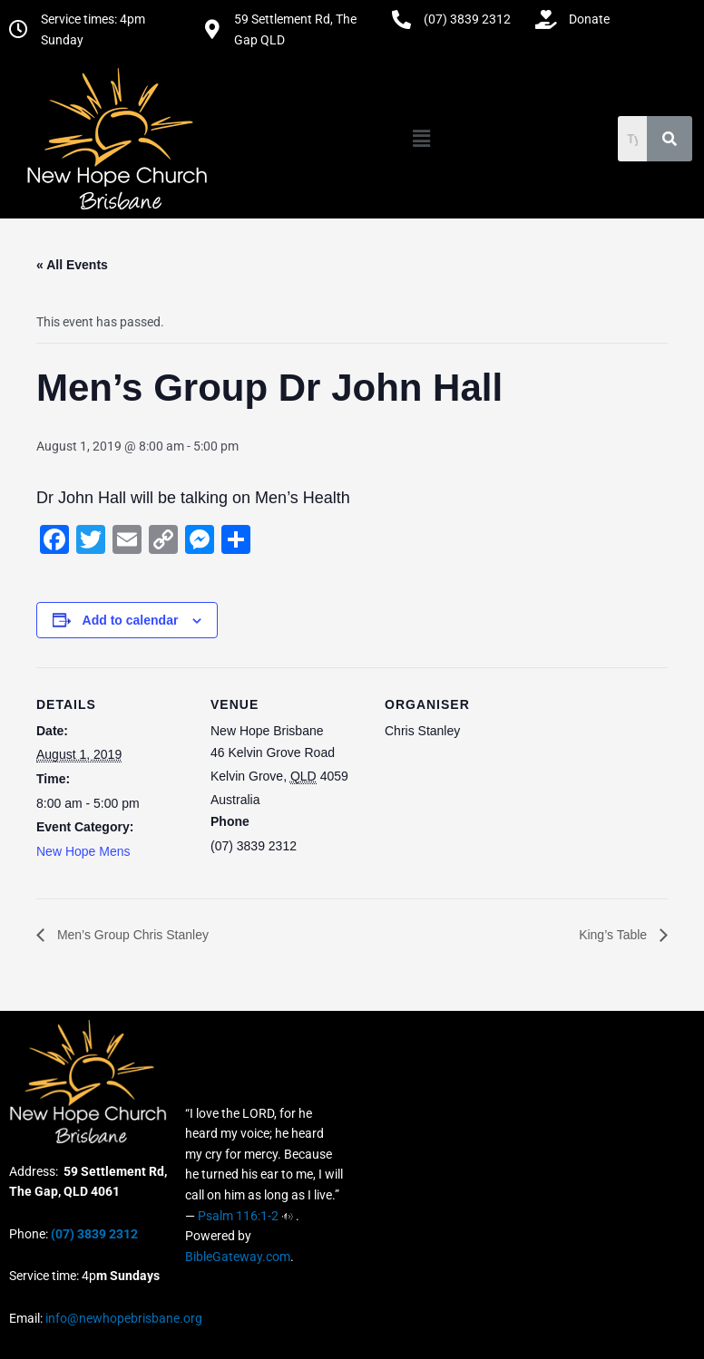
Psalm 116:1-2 (238, 1216)
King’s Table (614, 934)
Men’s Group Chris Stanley (131, 934)
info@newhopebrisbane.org (122, 1318)
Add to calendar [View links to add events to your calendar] (131, 620)
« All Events (72, 264)
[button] (421, 138)
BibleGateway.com (237, 1256)
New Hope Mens (83, 851)
